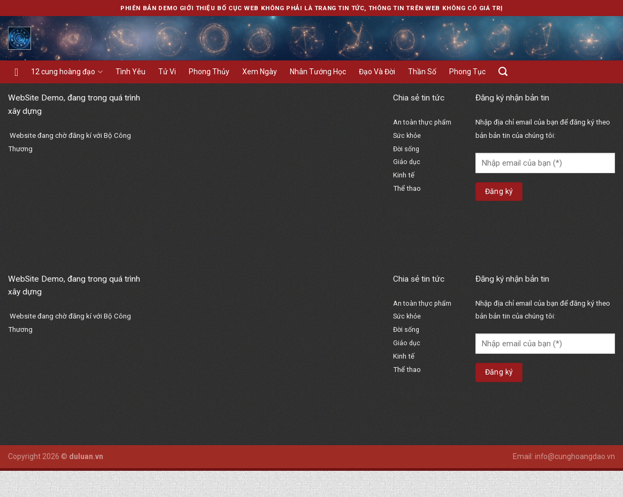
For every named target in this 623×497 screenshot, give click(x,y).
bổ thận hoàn (416, 236)
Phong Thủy (209, 71)
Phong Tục (467, 71)
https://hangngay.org (430, 212)
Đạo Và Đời (377, 71)
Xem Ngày (259, 71)
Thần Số (422, 71)
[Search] (503, 71)
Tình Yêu (130, 71)
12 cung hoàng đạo (66, 72)
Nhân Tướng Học (318, 71)
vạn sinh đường (421, 249)
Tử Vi (167, 71)
